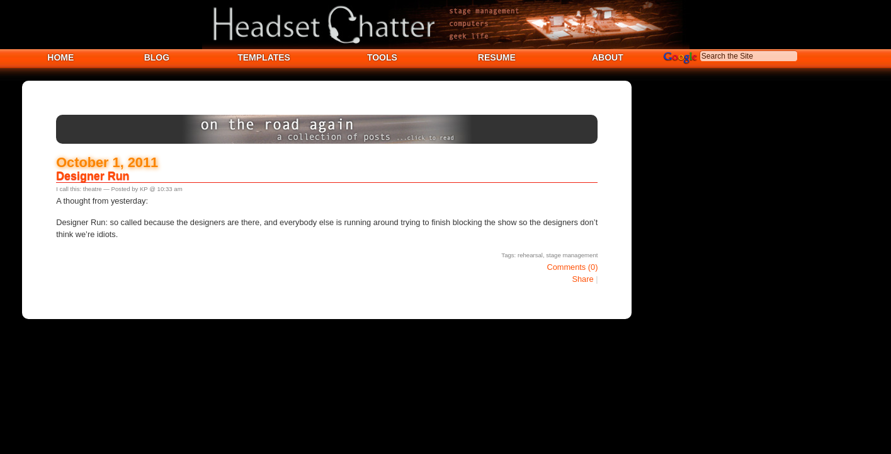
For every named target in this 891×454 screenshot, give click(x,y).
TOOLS (382, 57)
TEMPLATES (263, 57)
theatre (92, 188)
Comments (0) (572, 267)
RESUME (497, 57)
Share (582, 279)
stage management (572, 255)
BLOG (156, 57)
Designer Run (92, 176)
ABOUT (607, 57)
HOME (60, 57)
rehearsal (530, 255)
